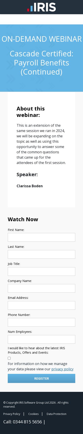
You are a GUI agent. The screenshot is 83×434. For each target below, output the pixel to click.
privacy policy (62, 369)
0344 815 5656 (28, 422)
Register (41, 378)
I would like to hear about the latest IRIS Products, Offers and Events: (36, 350)
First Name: (16, 230)
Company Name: (20, 281)
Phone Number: (19, 315)
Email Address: (18, 298)
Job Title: (14, 264)
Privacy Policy (11, 414)
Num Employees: (20, 331)
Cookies (33, 414)
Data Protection (56, 414)
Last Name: (16, 247)
